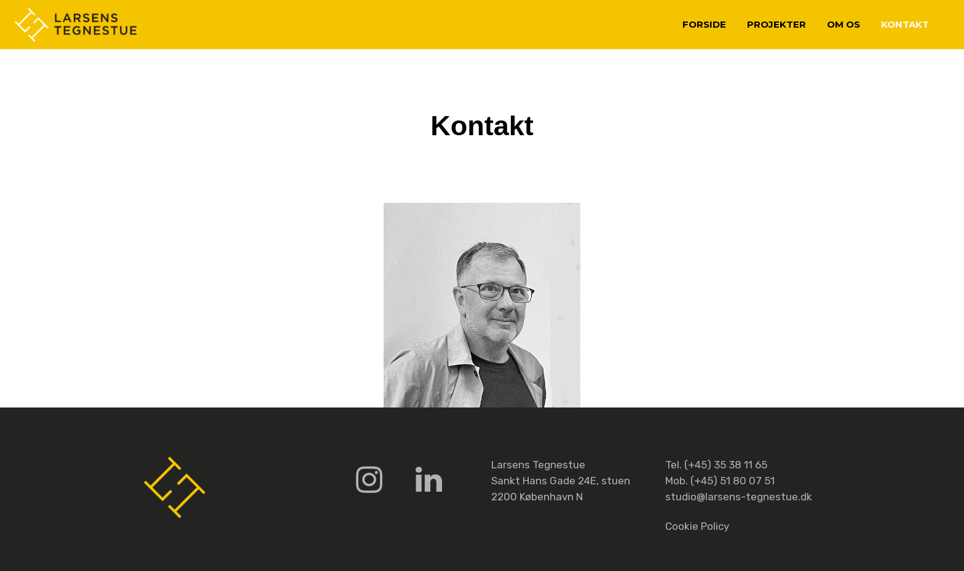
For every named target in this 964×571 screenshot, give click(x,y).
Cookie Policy (697, 526)
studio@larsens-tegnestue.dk (738, 496)
